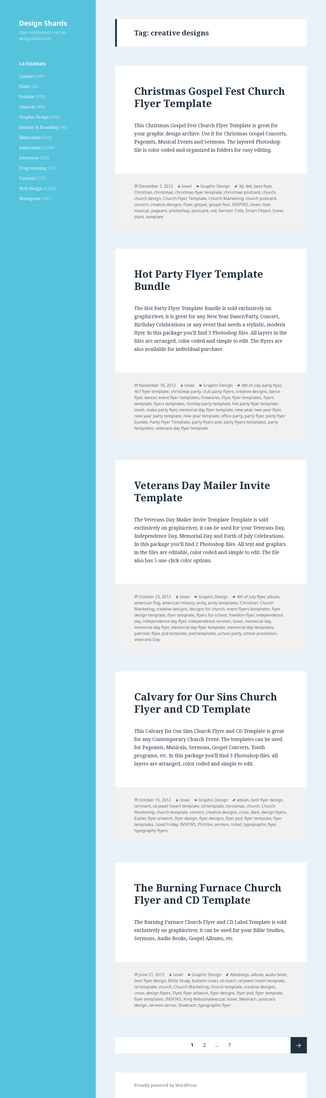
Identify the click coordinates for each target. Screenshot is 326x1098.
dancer (150, 397)
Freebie (26, 96)
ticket (236, 824)
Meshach (247, 999)
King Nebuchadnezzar (204, 999)
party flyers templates (245, 422)
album (273, 596)
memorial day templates (250, 627)
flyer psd (234, 818)
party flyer (254, 416)
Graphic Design (34, 117)
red (213, 210)
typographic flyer (260, 824)
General (27, 107)
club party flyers (218, 391)
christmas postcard (242, 192)
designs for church (207, 609)
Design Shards (43, 23)
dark (255, 812)
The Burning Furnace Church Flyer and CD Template (207, 894)
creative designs (165, 204)
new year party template (157, 416)
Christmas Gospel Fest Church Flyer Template (209, 97)
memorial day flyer (151, 627)
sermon (221, 824)
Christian (143, 192)
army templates (223, 603)
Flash (24, 86)
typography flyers (151, 830)
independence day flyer (164, 621)
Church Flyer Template (185, 198)
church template (172, 812)
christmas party (186, 391)
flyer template (180, 615)
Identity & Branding (39, 127)
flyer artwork (160, 818)
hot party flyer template (255, 403)
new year (243, 410)
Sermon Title (231, 210)
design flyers (274, 812)
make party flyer (161, 410)
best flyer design (267, 800)
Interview (28, 158)
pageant (159, 210)
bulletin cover (205, 981)
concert (141, 204)
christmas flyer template (198, 192)
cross (244, 812)
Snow (278, 210)
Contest (26, 76)
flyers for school (211, 615)
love (266, 204)
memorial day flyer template (206, 410)
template (154, 217)
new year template (201, 416)
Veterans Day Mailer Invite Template (202, 491)
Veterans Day (147, 639)
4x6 (248, 186)
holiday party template (208, 403)
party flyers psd (207, 422)
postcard (200, 210)
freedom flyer (241, 615)
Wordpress (29, 198)
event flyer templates (178, 397)
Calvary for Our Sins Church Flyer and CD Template (205, 703)
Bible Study (179, 981)
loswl (187, 186)
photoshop (179, 210)
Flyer (187, 204)
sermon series (162, 1005)
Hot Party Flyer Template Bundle (198, 280)
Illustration (30, 137)
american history (178, 603)
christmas (163, 192)
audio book (276, 974)
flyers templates (169, 403)
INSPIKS (240, 204)
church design (147, 198)
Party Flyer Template (170, 422)
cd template (212, 806)
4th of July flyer (251, 596)
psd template (174, 633)
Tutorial (27, 178)
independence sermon (209, 621)
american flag (147, 603)
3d (241, 186)
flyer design (186, 818)
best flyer (262, 186)
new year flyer (267, 410)
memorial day (258, 621)
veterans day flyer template (182, 428)
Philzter (205, 824)
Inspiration (30, 147)
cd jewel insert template (176, 806)
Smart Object (258, 210)
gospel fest (219, 204)
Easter (140, 818)
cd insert (142, 806)
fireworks (210, 397)
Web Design (30, 188)
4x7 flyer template (151, 391)
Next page (299, 1045)
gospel (200, 204)
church (268, 192)
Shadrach (187, 1005)
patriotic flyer (146, 633)
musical (141, 210)
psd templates (202, 633)
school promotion (260, 633)
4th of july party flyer (261, 385)
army (201, 603)
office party (231, 416)
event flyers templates (248, 609)
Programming (33, 168)
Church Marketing (226, 198)
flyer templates (246, 397)
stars (139, 217)
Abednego (239, 974)
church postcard (261, 198)
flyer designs (211, 818)
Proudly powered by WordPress (165, 1085)
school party (229, 633)
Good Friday (167, 824)
